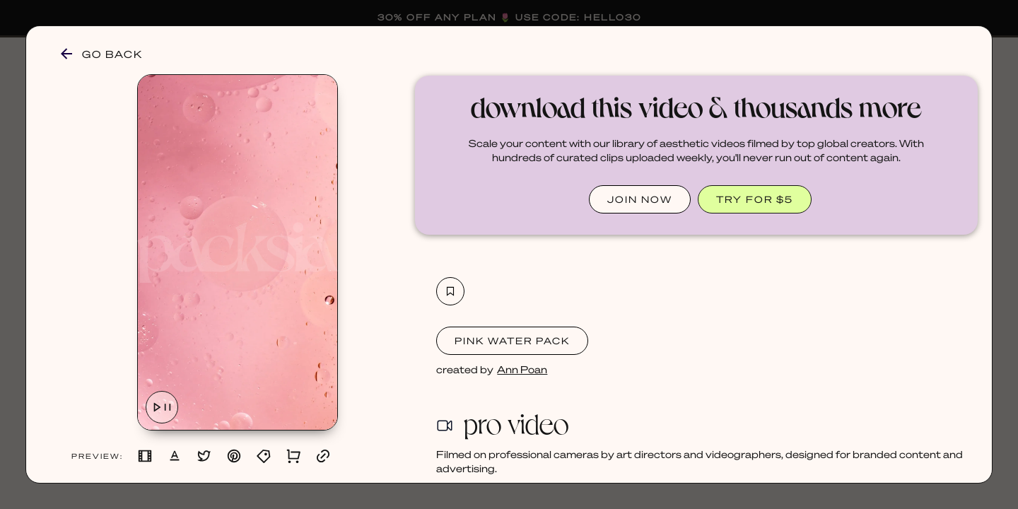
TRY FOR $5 (754, 199)
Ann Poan (522, 369)
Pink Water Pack (512, 340)
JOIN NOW (639, 199)
